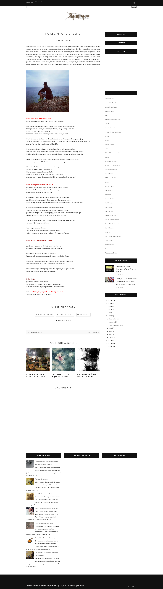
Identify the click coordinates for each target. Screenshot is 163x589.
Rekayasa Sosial (110, 215)
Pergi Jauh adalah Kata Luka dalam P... (36, 375)
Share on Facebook (45, 315)
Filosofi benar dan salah (112, 153)
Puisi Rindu (109, 211)
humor (107, 157)
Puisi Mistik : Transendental (44, 494)
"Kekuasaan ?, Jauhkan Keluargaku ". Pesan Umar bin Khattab (126, 269)
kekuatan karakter (111, 161)
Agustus (112, 322)
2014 (109, 316)
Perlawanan (109, 190)
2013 (109, 340)
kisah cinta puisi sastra (112, 165)
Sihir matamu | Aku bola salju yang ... (86, 375)
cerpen (107, 136)
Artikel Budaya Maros (112, 103)
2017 (109, 309)
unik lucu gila (109, 244)
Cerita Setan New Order (113, 132)
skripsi (107, 232)
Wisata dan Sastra (111, 253)
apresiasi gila (109, 99)
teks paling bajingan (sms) (113, 236)
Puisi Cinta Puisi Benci (116, 325)
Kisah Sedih (109, 174)
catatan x (108, 124)
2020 (109, 300)
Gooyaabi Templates (66, 586)
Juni (110, 328)
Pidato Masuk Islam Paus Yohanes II (46, 509)
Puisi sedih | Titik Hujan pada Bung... (61, 375)
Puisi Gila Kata (66, 320)
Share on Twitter (66, 315)
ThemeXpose (44, 586)
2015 (109, 313)
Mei (110, 331)
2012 (109, 343)
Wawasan (108, 249)
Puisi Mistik (109, 203)
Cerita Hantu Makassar (112, 128)
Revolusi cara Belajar (112, 219)
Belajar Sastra (109, 111)
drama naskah (109, 144)
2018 (109, 306)
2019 (109, 303)
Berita (107, 115)
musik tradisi (109, 186)
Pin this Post (85, 315)
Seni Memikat (109, 228)
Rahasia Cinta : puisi (41, 479)
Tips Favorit (109, 240)
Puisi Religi (108, 207)
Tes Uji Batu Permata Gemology (45, 538)
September (113, 319)
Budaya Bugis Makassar (113, 119)
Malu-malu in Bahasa (112, 178)
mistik (107, 182)
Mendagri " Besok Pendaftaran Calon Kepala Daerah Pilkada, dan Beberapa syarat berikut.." (126, 281)
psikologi (108, 194)
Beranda (29, 3)
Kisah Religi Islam (111, 169)
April (110, 334)
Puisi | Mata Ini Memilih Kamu (44, 523)
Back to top (131, 586)
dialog (107, 140)
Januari (111, 337)
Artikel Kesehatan (111, 107)
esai (106, 149)
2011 (109, 346)
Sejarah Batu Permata (112, 224)
